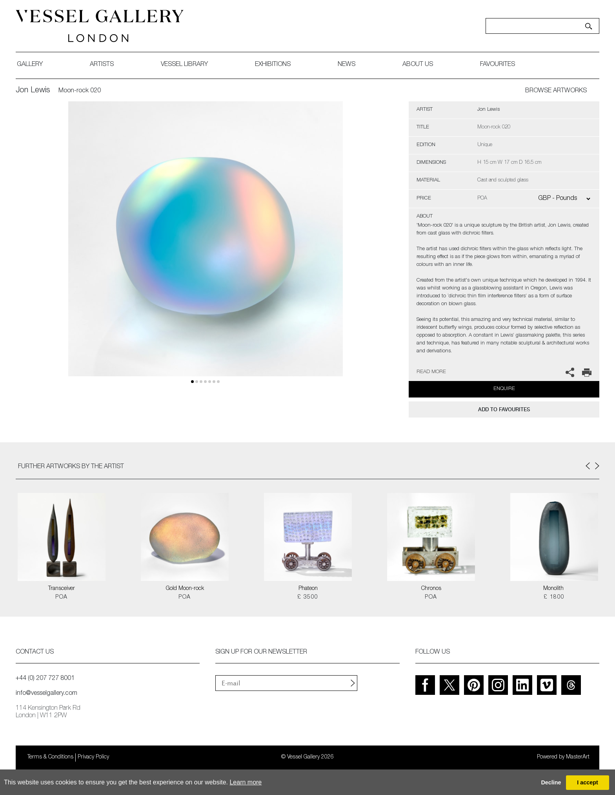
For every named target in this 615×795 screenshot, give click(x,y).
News (346, 65)
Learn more (245, 782)
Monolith (554, 589)
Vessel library (184, 65)
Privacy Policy (93, 757)
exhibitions (273, 65)
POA (61, 597)
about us (417, 65)
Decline (551, 782)
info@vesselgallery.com (46, 694)
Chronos (431, 589)
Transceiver (61, 589)
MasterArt (578, 757)
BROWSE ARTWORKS (556, 91)
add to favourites (504, 409)
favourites (497, 65)
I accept (587, 782)
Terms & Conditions (50, 757)
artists (102, 65)
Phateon (308, 589)
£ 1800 (554, 597)
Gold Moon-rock (185, 589)
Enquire (504, 389)
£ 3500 (307, 597)
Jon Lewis (33, 91)
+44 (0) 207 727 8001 (45, 679)
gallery (30, 65)
